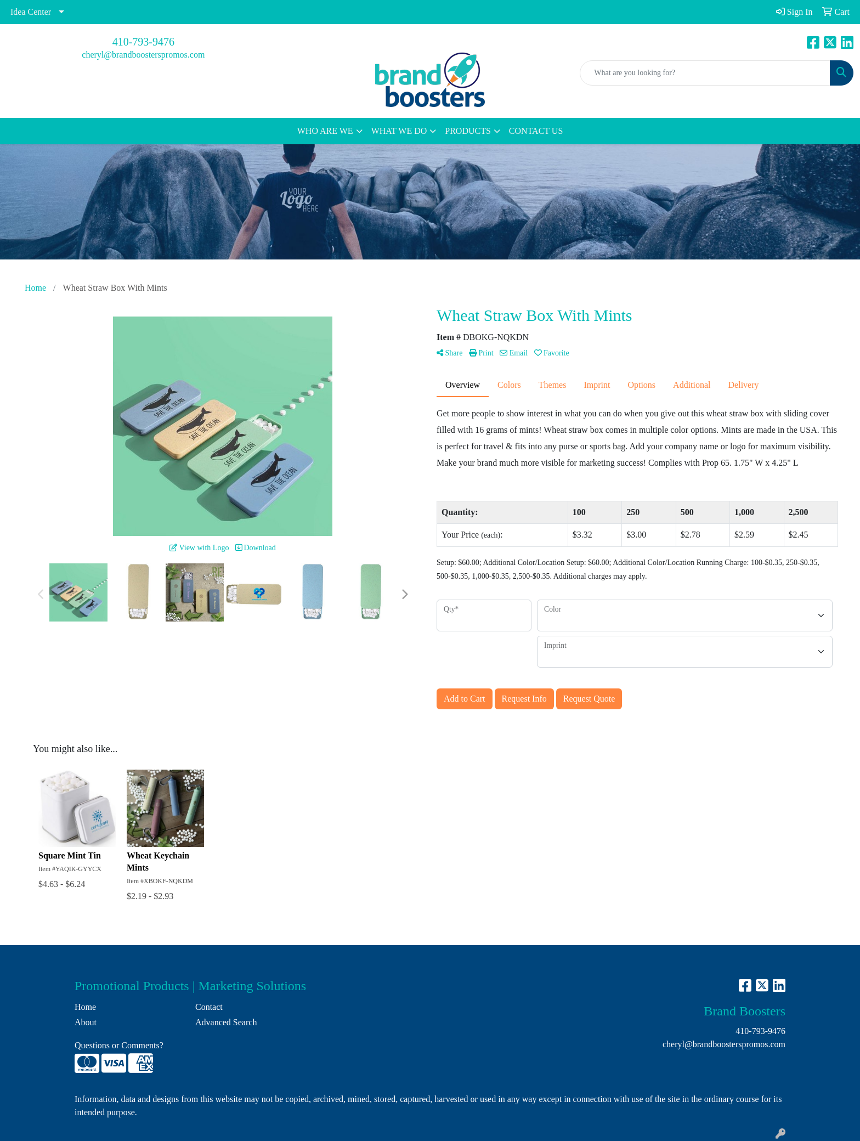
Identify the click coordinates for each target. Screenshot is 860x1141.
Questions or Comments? (119, 1045)
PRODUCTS (468, 130)
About (86, 1022)
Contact (209, 1007)
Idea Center (30, 11)
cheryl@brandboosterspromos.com (143, 54)
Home (85, 1007)
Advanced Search (226, 1022)
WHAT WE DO (399, 130)
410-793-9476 (143, 42)
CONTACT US (536, 130)
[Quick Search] (705, 73)
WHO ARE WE (325, 130)
